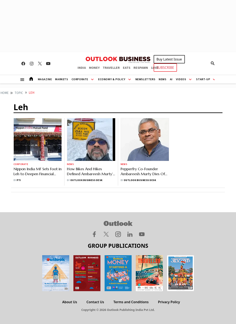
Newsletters (145, 79)
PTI (19, 180)
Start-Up (203, 79)
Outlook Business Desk (86, 180)
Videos (181, 79)
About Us (69, 302)
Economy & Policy (111, 79)
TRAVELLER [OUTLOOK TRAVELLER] (111, 67)
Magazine (45, 79)
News (162, 79)
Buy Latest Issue (169, 59)
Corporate (80, 79)
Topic (19, 93)
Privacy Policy (169, 302)
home (4, 93)
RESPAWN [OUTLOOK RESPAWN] (140, 67)
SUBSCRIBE (165, 67)
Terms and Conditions (130, 302)
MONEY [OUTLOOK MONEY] (94, 67)
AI (171, 79)
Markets (61, 79)
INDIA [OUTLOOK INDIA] (82, 67)
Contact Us (95, 302)
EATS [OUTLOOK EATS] (126, 67)
